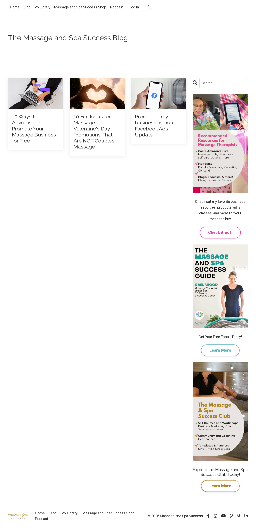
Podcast (117, 7)
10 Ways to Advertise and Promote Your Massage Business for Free (31, 134)
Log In (135, 7)
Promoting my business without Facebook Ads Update (158, 127)
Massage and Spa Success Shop (81, 7)
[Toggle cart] (151, 7)
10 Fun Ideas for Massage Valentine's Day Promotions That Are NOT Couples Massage (96, 138)
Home (15, 7)
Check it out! (220, 232)
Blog (27, 7)
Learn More (220, 350)
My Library (43, 7)
